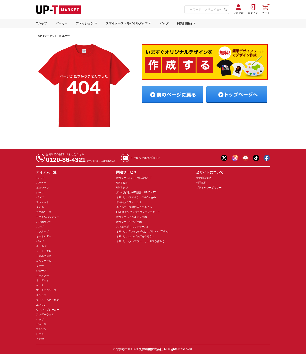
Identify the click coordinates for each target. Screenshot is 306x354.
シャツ (40, 192)
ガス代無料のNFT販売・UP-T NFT (136, 192)
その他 (40, 338)
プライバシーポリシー (209, 187)
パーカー (61, 23)
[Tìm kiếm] (225, 9)
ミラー (40, 265)
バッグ (164, 23)
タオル (40, 207)
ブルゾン (41, 329)
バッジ (40, 241)
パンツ (40, 197)
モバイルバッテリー (47, 216)
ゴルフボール (43, 260)
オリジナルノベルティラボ (131, 216)
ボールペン (42, 246)
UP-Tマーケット (47, 35)
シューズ (41, 270)
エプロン (41, 304)
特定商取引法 (203, 177)
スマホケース (43, 212)
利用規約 (201, 182)
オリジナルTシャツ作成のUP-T (134, 177)
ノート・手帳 (43, 251)
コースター (42, 275)
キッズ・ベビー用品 (47, 299)
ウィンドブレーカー (47, 309)
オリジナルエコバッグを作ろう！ (135, 236)
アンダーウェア (45, 314)
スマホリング (43, 221)
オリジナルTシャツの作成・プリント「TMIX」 (143, 231)
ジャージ (41, 324)
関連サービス (126, 172)
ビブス (40, 334)
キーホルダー (43, 236)
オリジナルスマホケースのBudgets (136, 197)
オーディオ (42, 280)
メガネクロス (43, 255)
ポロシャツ (42, 187)
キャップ (41, 295)
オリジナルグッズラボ (129, 221)
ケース (40, 285)
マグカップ (42, 231)
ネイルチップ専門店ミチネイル (134, 207)
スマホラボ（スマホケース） (132, 226)
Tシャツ (41, 23)
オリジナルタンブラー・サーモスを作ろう (140, 241)
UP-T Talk (121, 182)
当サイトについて (209, 172)
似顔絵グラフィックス (129, 202)
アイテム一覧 (46, 172)
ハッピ (40, 319)
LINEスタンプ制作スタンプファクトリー (139, 212)
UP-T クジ (122, 187)
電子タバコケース (46, 290)
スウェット (42, 202)
